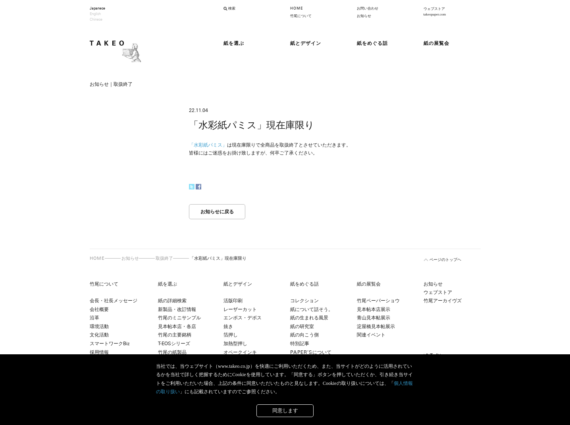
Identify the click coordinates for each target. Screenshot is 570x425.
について (310, 352)
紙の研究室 (302, 326)
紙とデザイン (237, 284)
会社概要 (99, 309)
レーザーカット (240, 309)
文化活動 (99, 335)
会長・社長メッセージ (113, 300)
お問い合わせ (367, 8)
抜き (228, 326)
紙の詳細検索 (172, 300)
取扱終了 (164, 258)
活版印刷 (233, 300)
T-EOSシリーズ (174, 343)
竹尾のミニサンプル (179, 318)
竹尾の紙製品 (172, 352)
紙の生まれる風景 (309, 318)
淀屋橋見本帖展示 (376, 326)
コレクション (304, 300)
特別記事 (299, 343)
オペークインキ (240, 352)
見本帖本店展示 (373, 309)
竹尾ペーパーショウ (378, 300)
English (95, 14)
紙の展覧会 (369, 284)
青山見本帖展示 (373, 318)
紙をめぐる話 (304, 284)
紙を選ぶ (167, 284)
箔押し (230, 335)
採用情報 (99, 352)
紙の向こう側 (304, 335)
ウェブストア (438, 292)
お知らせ (364, 16)
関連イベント (371, 335)
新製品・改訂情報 (177, 309)
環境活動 (99, 326)
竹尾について (301, 16)
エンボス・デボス (242, 318)
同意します (285, 410)
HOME (296, 8)
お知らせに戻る (217, 211)
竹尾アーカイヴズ (443, 300)
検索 (231, 8)
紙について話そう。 (311, 309)
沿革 (94, 318)
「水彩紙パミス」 (208, 145)
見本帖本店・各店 (177, 326)
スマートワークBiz (109, 343)
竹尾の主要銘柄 (174, 335)
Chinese (96, 19)
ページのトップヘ (445, 259)
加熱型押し (235, 343)
